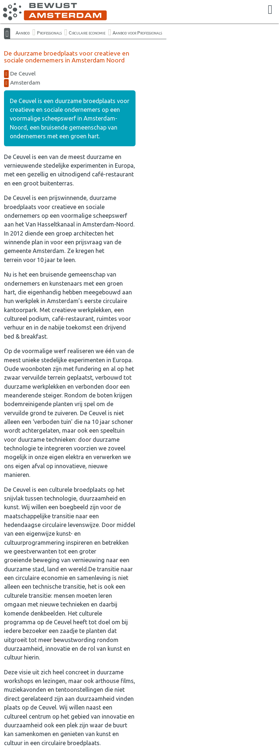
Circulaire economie (87, 32)
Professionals (49, 32)
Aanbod (23, 32)
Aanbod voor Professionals (137, 32)
